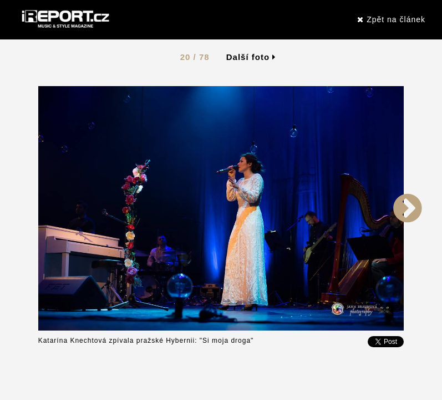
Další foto (251, 57)
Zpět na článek (391, 19)
